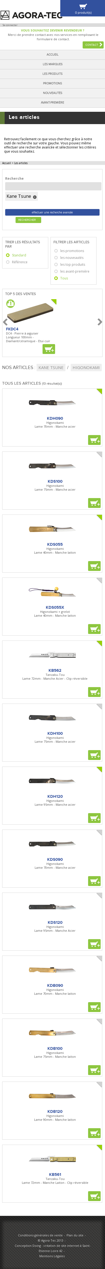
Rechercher (27, 220)
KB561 (55, 1174)
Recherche (14, 178)
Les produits (52, 74)
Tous (64, 278)
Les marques (52, 64)
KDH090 (55, 418)
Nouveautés (52, 93)
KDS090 (55, 859)
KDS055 (55, 544)
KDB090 (55, 985)
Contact (91, 45)
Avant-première (52, 102)
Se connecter (10, 25)
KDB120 (54, 1111)
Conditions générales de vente (40, 1235)
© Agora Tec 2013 (50, 1240)
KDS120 (55, 922)
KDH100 (55, 733)
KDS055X (55, 607)
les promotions (72, 250)
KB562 (55, 670)
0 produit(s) (83, 13)
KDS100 (55, 481)
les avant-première (74, 271)
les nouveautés (71, 257)
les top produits (72, 264)
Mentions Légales (52, 1256)
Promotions (52, 83)
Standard (19, 255)
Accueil (53, 54)
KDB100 (54, 1048)
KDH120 (55, 796)
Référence (20, 262)
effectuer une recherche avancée (52, 212)
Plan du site (75, 1235)
